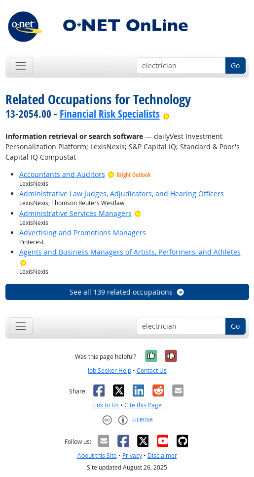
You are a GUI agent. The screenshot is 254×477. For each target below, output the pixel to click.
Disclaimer (162, 455)
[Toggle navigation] (21, 65)
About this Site (97, 455)
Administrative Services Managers (75, 213)
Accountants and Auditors (62, 174)
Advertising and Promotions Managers (82, 232)
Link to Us (105, 405)
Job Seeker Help (109, 370)
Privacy (132, 455)
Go (235, 65)
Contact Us (152, 370)
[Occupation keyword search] (181, 65)
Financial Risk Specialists (110, 114)
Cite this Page (143, 405)
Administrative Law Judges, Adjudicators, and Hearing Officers (121, 193)
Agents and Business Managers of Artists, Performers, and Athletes (130, 252)
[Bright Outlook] (166, 114)
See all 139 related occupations (127, 292)
